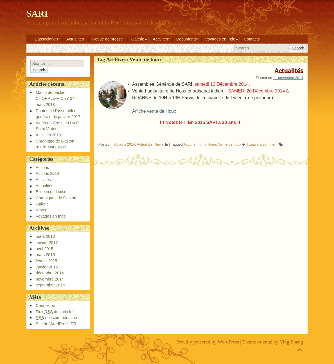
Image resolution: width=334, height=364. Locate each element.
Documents (186, 39)
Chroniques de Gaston (56, 198)
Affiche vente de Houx (154, 111)
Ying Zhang (291, 342)
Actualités (75, 39)
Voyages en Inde (220, 39)
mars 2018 (45, 236)
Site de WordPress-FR (56, 324)
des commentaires (57, 317)
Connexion (45, 305)
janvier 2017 (47, 242)
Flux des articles (55, 311)
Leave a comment (263, 144)
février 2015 (46, 261)
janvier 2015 (47, 267)
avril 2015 (44, 249)
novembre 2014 (50, 279)
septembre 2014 (50, 285)
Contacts (252, 39)
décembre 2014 (50, 273)
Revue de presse (107, 39)
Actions (189, 144)
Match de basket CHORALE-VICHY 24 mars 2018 (55, 98)
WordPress (228, 342)
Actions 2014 (124, 144)
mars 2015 (45, 254)
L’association (46, 39)
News (158, 144)
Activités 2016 (48, 135)
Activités (160, 39)
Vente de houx (229, 144)
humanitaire (206, 144)
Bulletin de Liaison (52, 191)
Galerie (137, 39)
